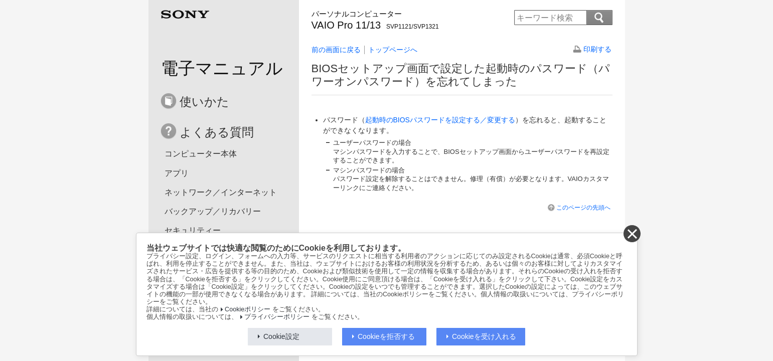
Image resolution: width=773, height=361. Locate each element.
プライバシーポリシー (277, 316)
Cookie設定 (281, 336)
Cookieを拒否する (386, 336)
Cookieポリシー (247, 309)
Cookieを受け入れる (484, 336)
